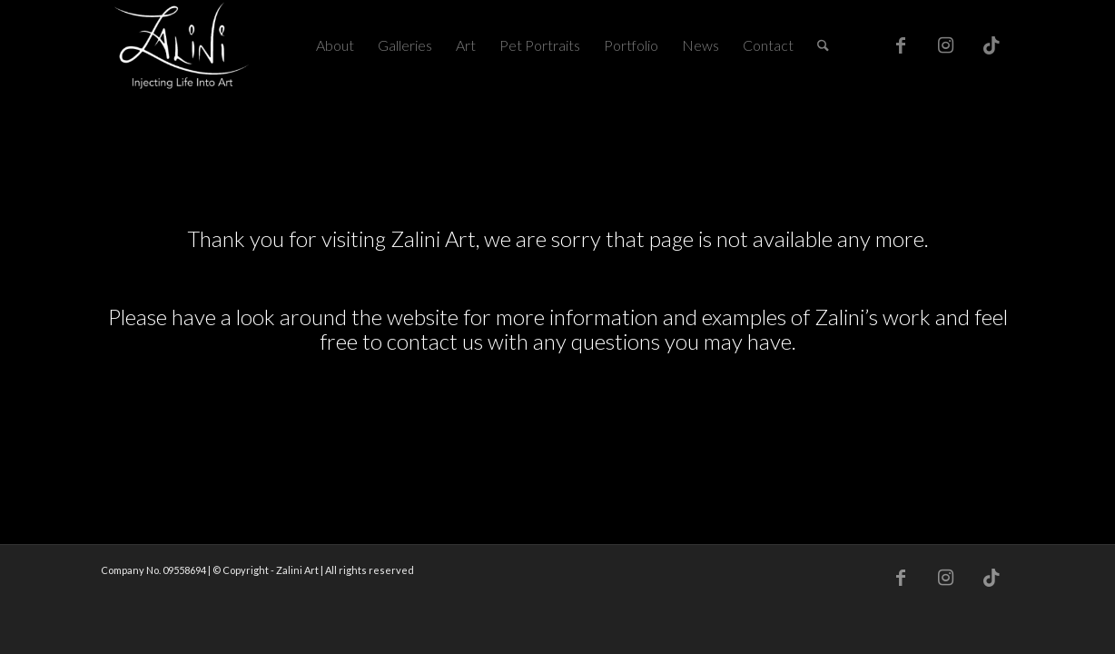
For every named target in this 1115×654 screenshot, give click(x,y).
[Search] (823, 45)
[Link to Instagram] (946, 44)
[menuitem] (335, 45)
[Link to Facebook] (900, 44)
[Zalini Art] (182, 45)
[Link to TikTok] (991, 44)
